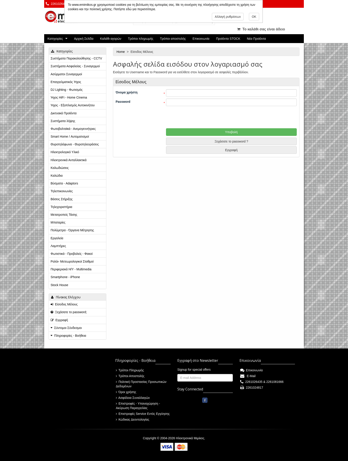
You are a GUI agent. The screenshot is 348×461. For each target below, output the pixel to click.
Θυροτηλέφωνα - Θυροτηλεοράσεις (75, 144)
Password (123, 101)
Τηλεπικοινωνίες (62, 191)
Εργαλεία (57, 238)
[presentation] (206, 116)
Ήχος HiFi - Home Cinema (69, 97)
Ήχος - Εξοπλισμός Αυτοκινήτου (73, 105)
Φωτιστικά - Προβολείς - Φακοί (72, 253)
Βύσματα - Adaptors (64, 183)
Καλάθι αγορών (110, 38)
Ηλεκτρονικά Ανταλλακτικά (69, 160)
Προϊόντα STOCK (228, 38)
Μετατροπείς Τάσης (64, 214)
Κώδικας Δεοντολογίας (132, 419)
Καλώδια (57, 175)
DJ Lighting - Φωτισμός (67, 89)
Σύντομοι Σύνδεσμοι (68, 328)
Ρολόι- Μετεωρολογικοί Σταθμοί (72, 261)
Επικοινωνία (201, 38)
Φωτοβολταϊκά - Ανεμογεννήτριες (73, 129)
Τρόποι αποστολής (173, 38)
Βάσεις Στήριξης (62, 199)
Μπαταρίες (58, 222)
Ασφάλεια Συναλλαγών (133, 398)
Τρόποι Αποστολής (130, 376)
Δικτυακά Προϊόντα (64, 113)
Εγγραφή (231, 150)
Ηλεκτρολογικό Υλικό (65, 152)
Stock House (59, 285)
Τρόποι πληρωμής (140, 38)
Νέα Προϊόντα (256, 38)
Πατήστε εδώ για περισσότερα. (135, 9)
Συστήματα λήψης (63, 121)
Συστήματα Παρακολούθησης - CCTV (76, 58)
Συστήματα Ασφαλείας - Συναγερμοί (75, 66)
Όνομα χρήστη (127, 92)
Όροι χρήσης (126, 392)
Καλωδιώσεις (60, 168)
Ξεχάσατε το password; (69, 312)
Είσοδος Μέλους (64, 304)
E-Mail (247, 376)
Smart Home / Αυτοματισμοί (70, 136)
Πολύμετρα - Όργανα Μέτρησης (72, 230)
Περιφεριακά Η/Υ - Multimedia (71, 269)
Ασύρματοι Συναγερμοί (66, 74)
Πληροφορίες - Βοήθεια (70, 335)
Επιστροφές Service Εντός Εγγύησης (143, 413)
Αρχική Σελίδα (83, 38)
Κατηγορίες (55, 38)
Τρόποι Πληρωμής (130, 370)
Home (121, 51)
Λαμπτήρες (58, 246)
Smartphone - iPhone (65, 277)
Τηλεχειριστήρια (61, 207)
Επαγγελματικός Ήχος (66, 82)
